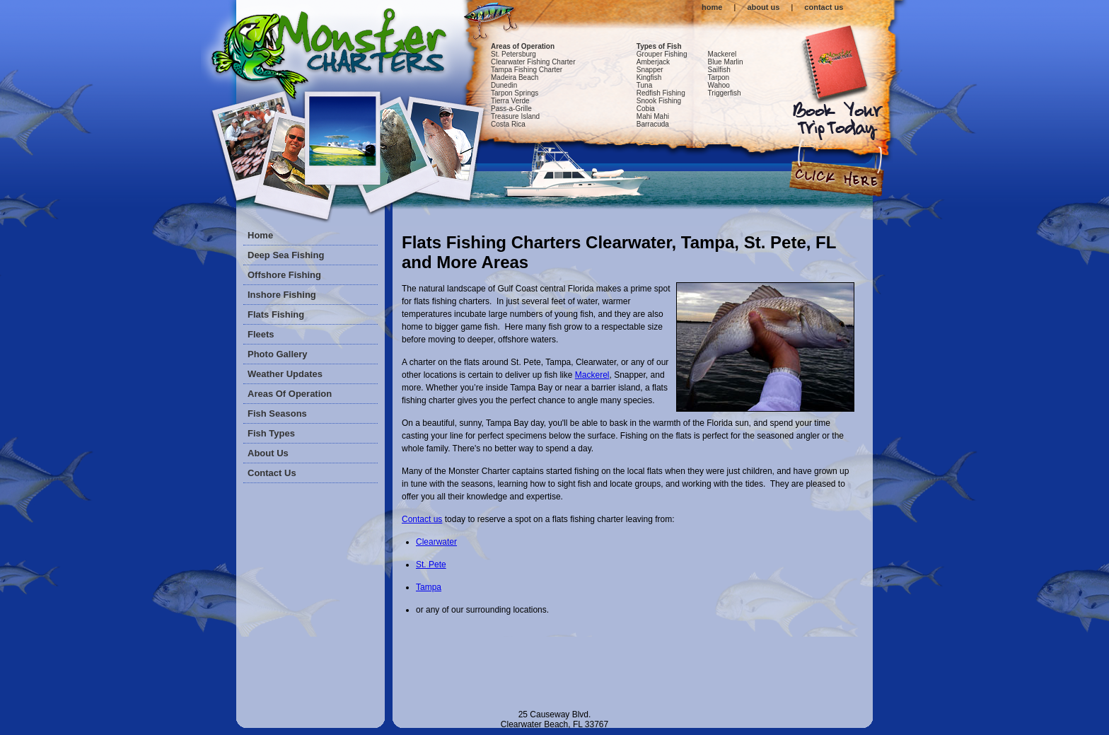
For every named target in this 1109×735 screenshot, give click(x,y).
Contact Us (272, 473)
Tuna (644, 85)
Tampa (428, 587)
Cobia (646, 108)
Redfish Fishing (661, 93)
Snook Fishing (659, 101)
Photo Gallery (278, 354)
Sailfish (719, 70)
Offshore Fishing (284, 275)
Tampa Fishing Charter (526, 70)
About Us (268, 453)
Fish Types (271, 433)
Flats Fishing (276, 314)
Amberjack (653, 62)
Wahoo (719, 85)
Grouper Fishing (662, 54)
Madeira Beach (514, 77)
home (712, 7)
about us (763, 7)
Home (260, 235)
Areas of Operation (522, 46)
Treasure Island (515, 116)
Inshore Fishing (282, 294)
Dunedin (504, 85)
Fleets (261, 334)
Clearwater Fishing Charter (533, 62)
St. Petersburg (513, 54)
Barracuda (653, 124)
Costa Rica (508, 124)
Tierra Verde (510, 101)
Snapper (650, 70)
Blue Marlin (725, 62)
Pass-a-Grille (511, 108)
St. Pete (431, 564)
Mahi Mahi (653, 116)
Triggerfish (724, 93)
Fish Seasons (277, 413)
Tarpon (719, 77)
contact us (823, 7)
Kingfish (649, 77)
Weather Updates (285, 374)
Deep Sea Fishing (286, 255)
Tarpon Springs (514, 93)
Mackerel (722, 54)
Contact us (422, 519)
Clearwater (436, 542)
